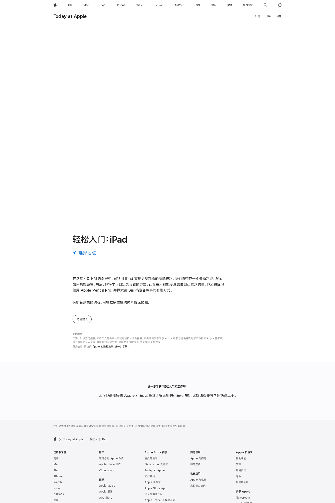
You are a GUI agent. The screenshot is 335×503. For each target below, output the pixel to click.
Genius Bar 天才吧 (156, 464)
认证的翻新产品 (154, 494)
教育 (238, 464)
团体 (278, 16)
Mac (56, 464)
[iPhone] (121, 5)
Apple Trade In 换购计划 (160, 500)
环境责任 (241, 470)
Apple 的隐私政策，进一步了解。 (111, 346)
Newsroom (243, 497)
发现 (257, 16)
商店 (56, 458)
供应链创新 (242, 482)
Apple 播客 (106, 491)
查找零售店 (151, 458)
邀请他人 (82, 319)
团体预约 (150, 476)
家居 (56, 500)
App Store (105, 497)
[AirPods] (179, 5)
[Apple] (55, 5)
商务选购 (195, 464)
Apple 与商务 (198, 458)
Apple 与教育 (198, 479)
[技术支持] (248, 5)
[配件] (230, 5)
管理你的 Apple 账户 (111, 458)
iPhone (58, 476)
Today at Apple (70, 16)
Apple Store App (155, 488)
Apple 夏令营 (153, 482)
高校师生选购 (198, 485)
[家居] (198, 5)
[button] (265, 5)
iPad (56, 470)
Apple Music (107, 485)
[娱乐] (213, 5)
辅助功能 (241, 458)
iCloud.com (106, 470)
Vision (57, 488)
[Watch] (140, 5)
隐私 (238, 476)
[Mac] (86, 5)
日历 (268, 16)
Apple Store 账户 (110, 464)
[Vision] (159, 5)
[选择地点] (84, 252)
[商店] (70, 5)
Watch (58, 482)
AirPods (59, 494)
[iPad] (102, 5)
